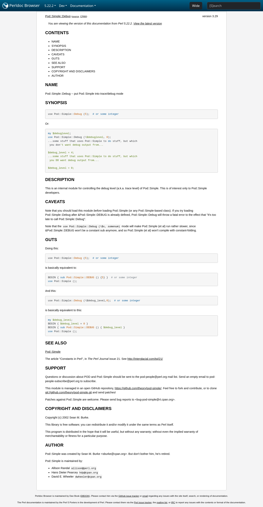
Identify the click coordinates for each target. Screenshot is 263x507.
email (145, 496)
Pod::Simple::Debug (58, 16)
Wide (196, 6)
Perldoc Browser (21, 6)
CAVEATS (57, 54)
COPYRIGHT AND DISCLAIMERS (73, 71)
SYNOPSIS (58, 45)
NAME (55, 41)
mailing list (162, 502)
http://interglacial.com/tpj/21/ (145, 358)
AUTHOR (57, 75)
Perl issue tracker (143, 502)
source (75, 16)
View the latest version (147, 23)
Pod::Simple (53, 351)
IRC (173, 502)
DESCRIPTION (61, 50)
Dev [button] (62, 6)
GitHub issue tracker (128, 496)
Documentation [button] (81, 6)
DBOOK (85, 496)
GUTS (55, 58)
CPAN (83, 16)
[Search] (234, 5)
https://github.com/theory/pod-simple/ (138, 388)
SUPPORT (58, 67)
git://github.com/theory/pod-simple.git (68, 392)
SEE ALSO (58, 62)
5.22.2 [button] (49, 6)
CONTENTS (57, 32)
